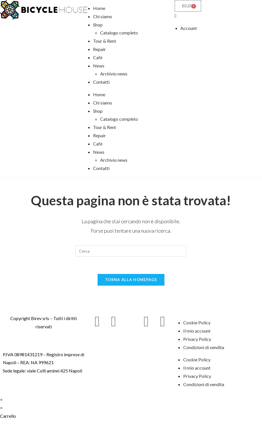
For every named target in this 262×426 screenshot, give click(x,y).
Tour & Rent (104, 41)
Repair (99, 49)
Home (99, 8)
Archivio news (113, 73)
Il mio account (197, 330)
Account (188, 28)
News (98, 65)
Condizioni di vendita (203, 347)
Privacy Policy (197, 339)
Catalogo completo (119, 32)
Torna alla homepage (131, 279)
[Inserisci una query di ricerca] (130, 251)
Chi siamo (102, 16)
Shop (98, 24)
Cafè (97, 57)
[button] (218, 16)
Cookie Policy (197, 322)
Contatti (101, 82)
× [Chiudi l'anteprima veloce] (1, 399)
